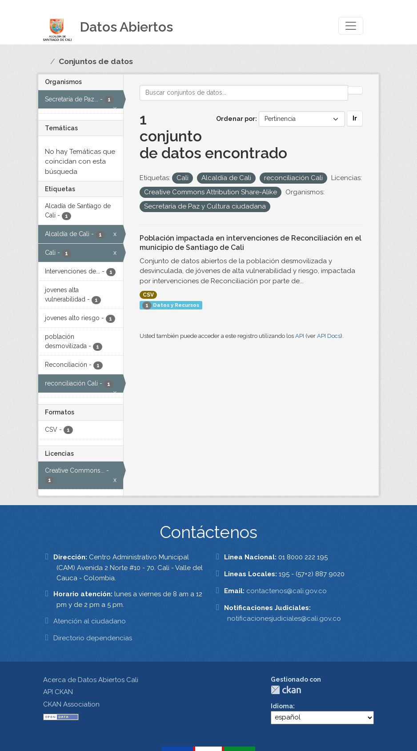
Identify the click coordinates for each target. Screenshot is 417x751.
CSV (148, 295)
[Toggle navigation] (350, 26)
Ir (355, 118)
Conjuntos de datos (96, 61)
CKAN (286, 690)
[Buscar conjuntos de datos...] (244, 92)
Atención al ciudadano (89, 621)
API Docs (329, 336)
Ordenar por (235, 118)
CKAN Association (71, 704)
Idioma (282, 706)
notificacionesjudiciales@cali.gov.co (284, 618)
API (299, 336)
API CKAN (58, 692)
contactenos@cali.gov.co (286, 591)
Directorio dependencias (92, 638)
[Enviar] (355, 90)
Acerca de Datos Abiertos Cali (90, 680)
